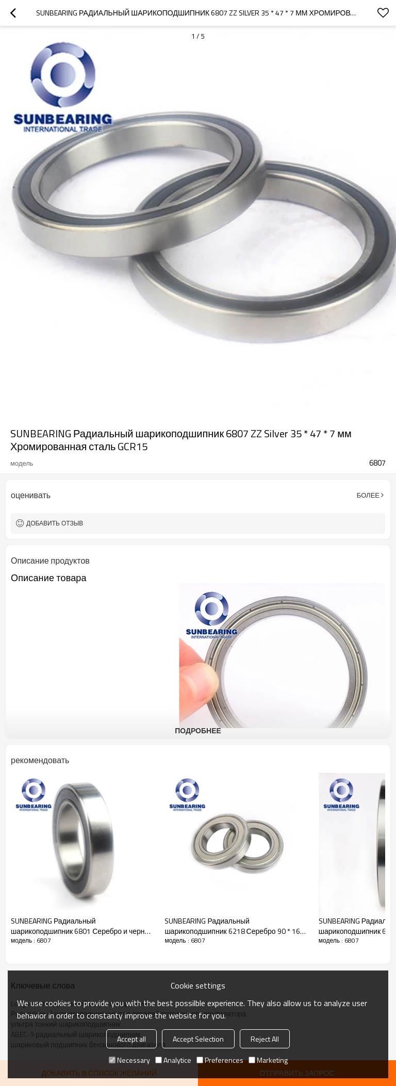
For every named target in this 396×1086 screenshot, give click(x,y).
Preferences (219, 1060)
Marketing (268, 1060)
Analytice (173, 1060)
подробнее (198, 730)
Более (368, 495)
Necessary (129, 1060)
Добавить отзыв (54, 523)
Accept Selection (198, 1038)
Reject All (265, 1038)
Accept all (131, 1038)
